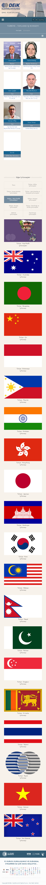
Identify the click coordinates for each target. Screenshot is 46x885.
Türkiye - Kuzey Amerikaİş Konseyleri (13, 192)
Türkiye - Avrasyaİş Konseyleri (32, 199)
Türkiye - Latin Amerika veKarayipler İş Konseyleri (32, 192)
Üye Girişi (41, 20)
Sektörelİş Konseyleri (13, 213)
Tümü (13, 185)
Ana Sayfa (18, 30)
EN (36, 20)
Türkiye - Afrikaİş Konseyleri (32, 185)
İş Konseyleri (26, 30)
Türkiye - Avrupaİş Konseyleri (13, 206)
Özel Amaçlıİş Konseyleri (32, 213)
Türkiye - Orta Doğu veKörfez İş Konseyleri (32, 206)
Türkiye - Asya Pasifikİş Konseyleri (13, 199)
